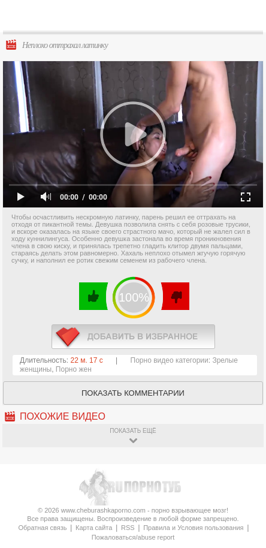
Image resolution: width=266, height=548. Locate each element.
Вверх (243, 520)
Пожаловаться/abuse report (133, 537)
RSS (128, 527)
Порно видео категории (169, 360)
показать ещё (133, 430)
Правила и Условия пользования (193, 527)
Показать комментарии (133, 393)
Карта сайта (93, 527)
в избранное (133, 336)
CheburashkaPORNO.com (139, 19)
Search (247, 16)
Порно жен (74, 369)
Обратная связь (42, 527)
